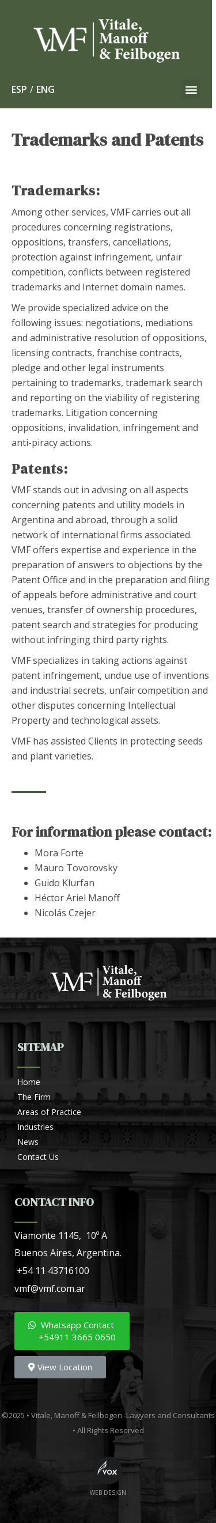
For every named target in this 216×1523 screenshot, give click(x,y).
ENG (45, 89)
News (28, 1141)
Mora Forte (59, 852)
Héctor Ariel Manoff (77, 897)
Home (28, 1081)
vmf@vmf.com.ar (49, 1288)
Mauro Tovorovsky (76, 867)
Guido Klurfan (64, 882)
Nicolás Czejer (65, 912)
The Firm (34, 1096)
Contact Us (38, 1156)
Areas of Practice (49, 1111)
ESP (19, 89)
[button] (194, 89)
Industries (35, 1126)
